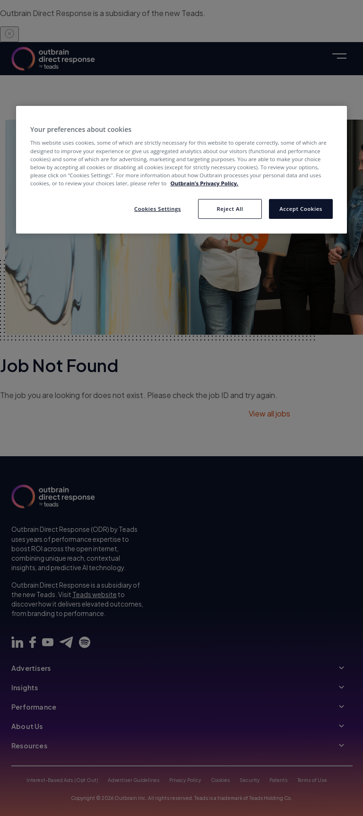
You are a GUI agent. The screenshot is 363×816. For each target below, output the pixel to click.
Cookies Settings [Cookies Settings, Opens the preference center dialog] (157, 208)
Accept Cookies (300, 208)
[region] (181, 170)
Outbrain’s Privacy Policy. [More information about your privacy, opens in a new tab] (204, 183)
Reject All (229, 208)
